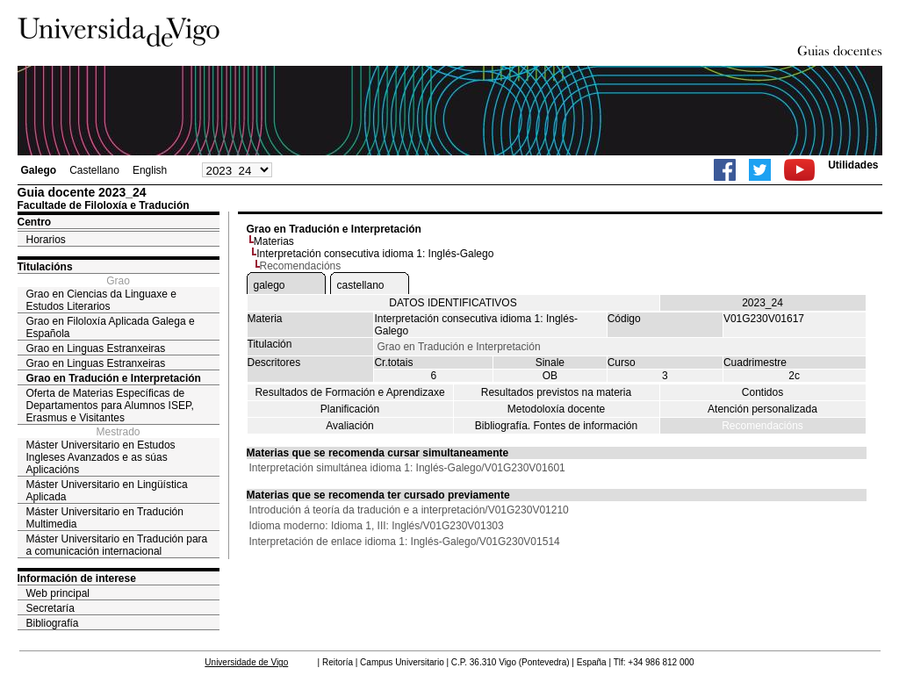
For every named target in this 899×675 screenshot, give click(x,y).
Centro (35, 222)
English (150, 170)
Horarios (46, 239)
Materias (274, 241)
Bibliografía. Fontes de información (556, 426)
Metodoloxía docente (556, 409)
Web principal (58, 593)
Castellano (94, 170)
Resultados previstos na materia (556, 392)
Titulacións (45, 267)
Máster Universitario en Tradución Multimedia (104, 518)
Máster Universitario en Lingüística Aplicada (107, 490)
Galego (39, 170)
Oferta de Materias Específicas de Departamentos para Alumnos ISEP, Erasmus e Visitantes (110, 405)
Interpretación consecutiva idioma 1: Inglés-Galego (374, 254)
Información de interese (77, 578)
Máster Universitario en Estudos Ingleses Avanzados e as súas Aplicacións (101, 457)
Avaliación (349, 426)
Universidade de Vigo (246, 662)
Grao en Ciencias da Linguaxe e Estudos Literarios (101, 300)
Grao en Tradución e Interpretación (113, 378)
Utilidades (853, 165)
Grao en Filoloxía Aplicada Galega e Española (110, 327)
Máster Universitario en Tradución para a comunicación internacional (117, 545)
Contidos (762, 392)
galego (269, 285)
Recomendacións (762, 426)
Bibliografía (52, 623)
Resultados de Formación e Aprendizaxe (349, 392)
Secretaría (50, 608)
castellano (361, 285)
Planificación (349, 409)
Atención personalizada (762, 409)
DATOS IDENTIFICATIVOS (452, 303)
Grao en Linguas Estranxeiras (96, 348)
